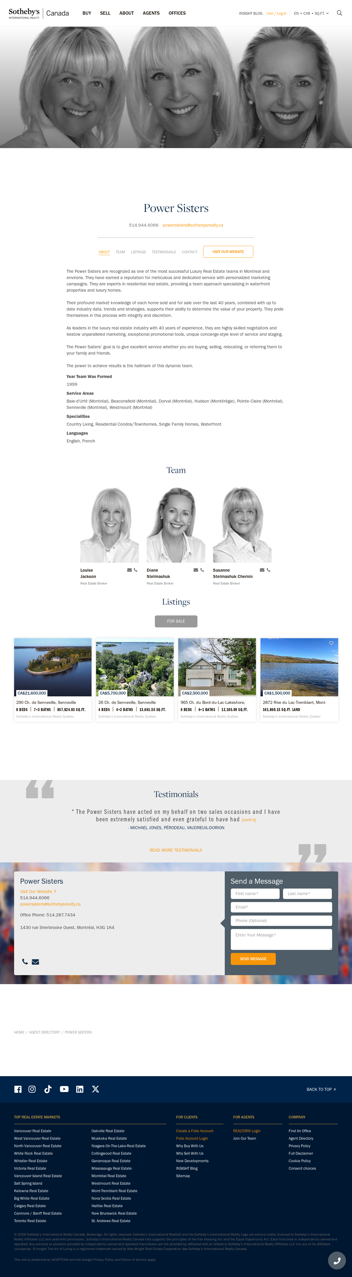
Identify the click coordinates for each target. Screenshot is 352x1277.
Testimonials (164, 219)
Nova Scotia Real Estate (111, 1198)
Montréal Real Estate (109, 1176)
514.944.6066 (143, 192)
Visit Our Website (228, 219)
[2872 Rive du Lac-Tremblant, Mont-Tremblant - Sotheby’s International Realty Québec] (176, 767)
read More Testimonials (176, 915)
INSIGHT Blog (250, 13)
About (104, 219)
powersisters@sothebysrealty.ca (193, 192)
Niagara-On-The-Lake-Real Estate (119, 1146)
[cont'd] (249, 884)
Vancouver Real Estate (32, 1131)
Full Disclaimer (301, 1153)
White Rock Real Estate (33, 1153)
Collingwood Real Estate (111, 1153)
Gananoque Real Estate (111, 1161)
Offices (177, 13)
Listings (138, 219)
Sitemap (183, 1176)
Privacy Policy (299, 1146)
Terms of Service (134, 1260)
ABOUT (126, 13)
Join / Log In (277, 13)
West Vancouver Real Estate (37, 1138)
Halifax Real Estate (107, 1206)
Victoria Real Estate (30, 1168)
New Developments (192, 1161)
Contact (189, 219)
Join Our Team (244, 1138)
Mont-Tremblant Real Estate (114, 1191)
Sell (105, 13)
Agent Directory (44, 1065)
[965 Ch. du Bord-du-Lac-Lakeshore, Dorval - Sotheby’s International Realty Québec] (285, 658)
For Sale (176, 588)
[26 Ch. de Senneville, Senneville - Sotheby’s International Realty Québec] (176, 658)
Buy (87, 13)
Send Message (253, 1023)
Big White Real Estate (32, 1198)
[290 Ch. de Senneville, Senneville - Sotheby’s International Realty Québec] (66, 658)
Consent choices (302, 1168)
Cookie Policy (300, 1161)
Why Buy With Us (189, 1146)
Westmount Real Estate (111, 1183)
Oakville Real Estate (108, 1131)
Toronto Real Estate (30, 1221)
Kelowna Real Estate (31, 1191)
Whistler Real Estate (30, 1161)
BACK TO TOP (322, 1089)
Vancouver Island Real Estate (38, 1176)
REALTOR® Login (246, 1131)
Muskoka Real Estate (109, 1138)
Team (120, 219)
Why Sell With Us (189, 1153)
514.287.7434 (61, 979)
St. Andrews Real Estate (111, 1221)
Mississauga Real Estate (112, 1168)
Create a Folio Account (194, 1131)
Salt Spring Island (28, 1183)
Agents (151, 13)
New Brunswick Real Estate (114, 1213)
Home (19, 1065)
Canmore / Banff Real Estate (38, 1213)
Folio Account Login (192, 1138)
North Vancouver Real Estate (38, 1146)
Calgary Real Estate (30, 1206)
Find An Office (300, 1131)
